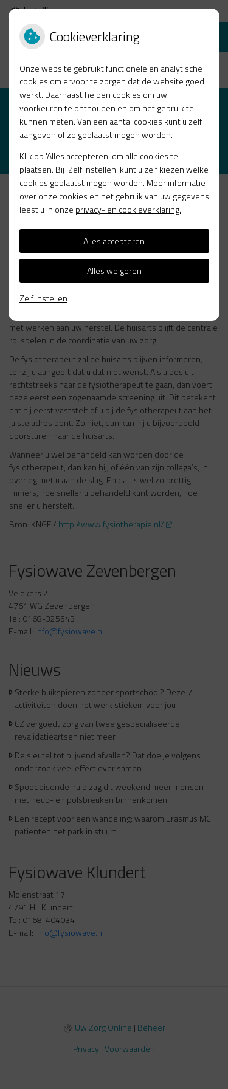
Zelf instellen (43, 298)
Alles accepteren (114, 241)
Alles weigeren (114, 270)
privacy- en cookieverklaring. (128, 209)
